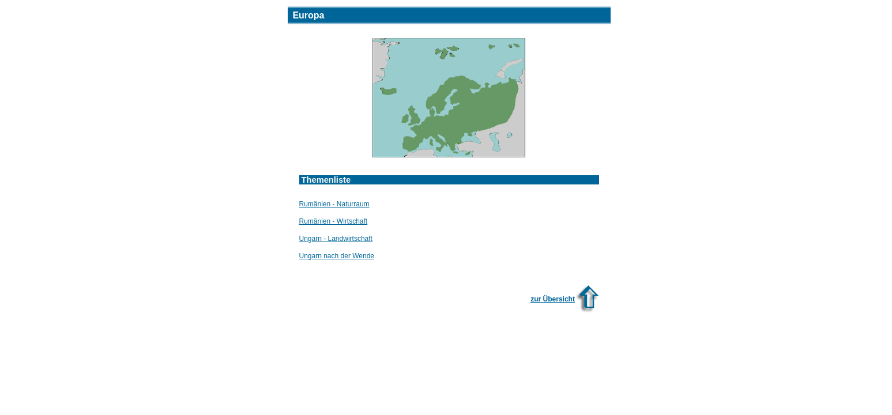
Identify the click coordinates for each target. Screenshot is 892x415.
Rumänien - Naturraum (334, 204)
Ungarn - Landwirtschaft (335, 239)
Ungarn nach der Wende (337, 256)
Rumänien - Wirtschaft (333, 221)
